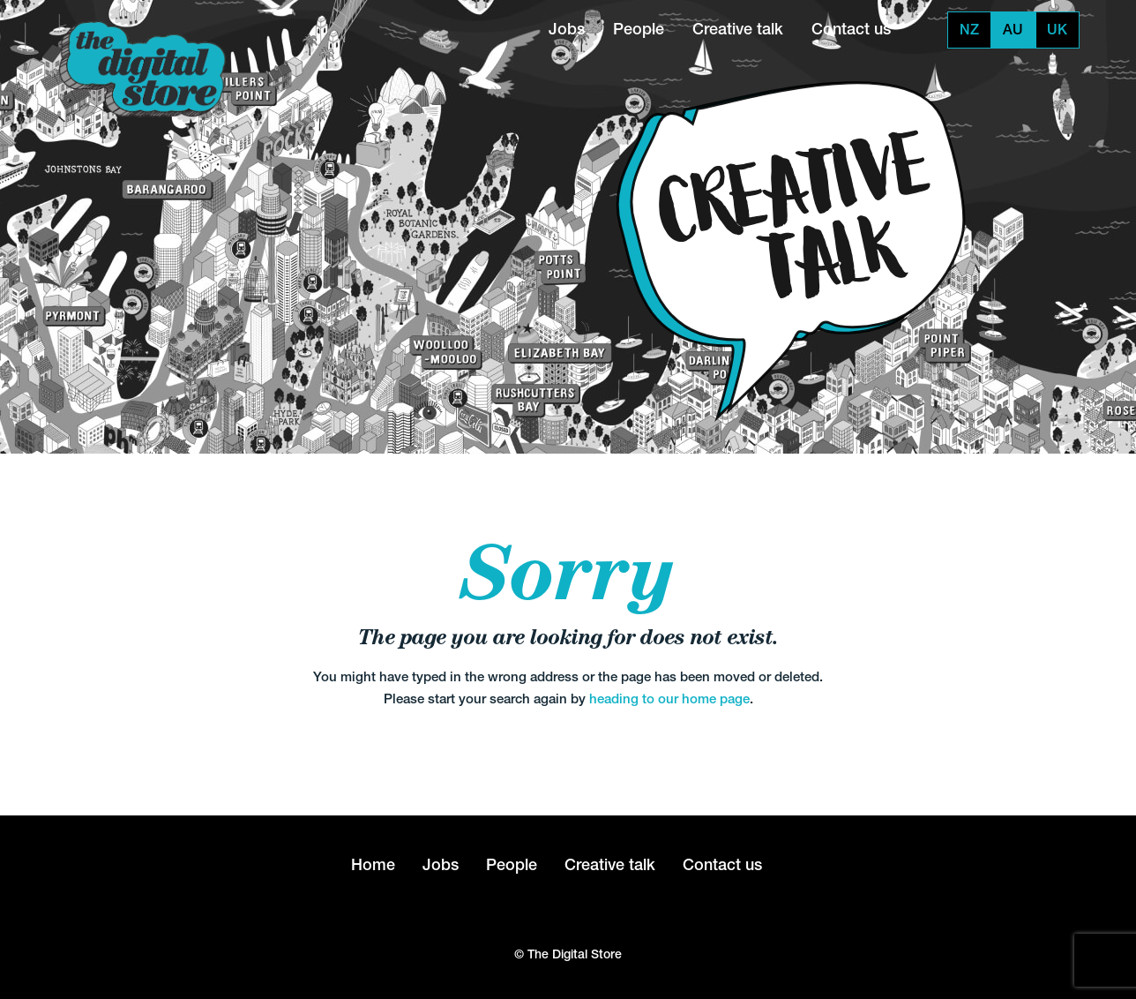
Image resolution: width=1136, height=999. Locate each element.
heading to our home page (669, 698)
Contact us (851, 28)
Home (373, 864)
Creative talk (737, 28)
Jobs (567, 28)
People (638, 28)
